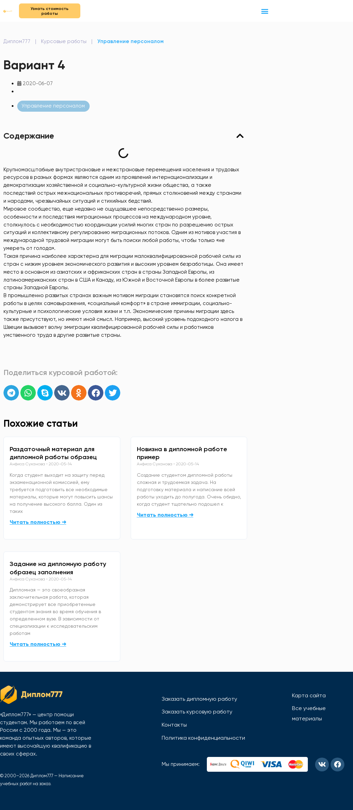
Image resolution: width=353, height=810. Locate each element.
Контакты (174, 724)
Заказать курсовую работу (197, 711)
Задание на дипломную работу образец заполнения (58, 568)
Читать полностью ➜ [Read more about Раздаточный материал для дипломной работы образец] (38, 522)
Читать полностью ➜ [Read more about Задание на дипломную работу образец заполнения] (38, 644)
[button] (265, 11)
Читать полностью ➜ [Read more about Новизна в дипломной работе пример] (165, 515)
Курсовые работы (64, 41)
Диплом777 (16, 41)
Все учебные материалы (309, 713)
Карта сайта (309, 695)
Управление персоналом (130, 41)
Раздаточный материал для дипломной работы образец (53, 453)
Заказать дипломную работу (199, 699)
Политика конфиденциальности (203, 738)
